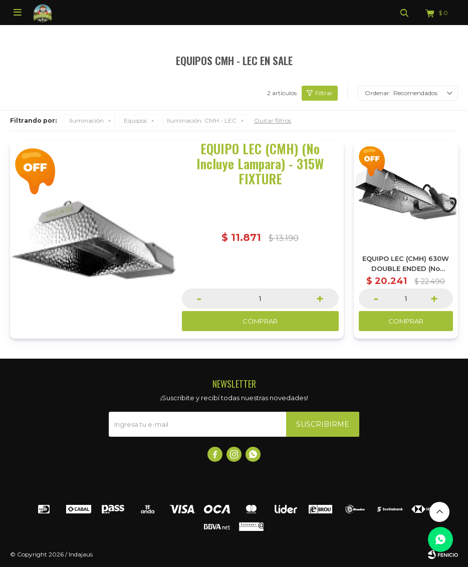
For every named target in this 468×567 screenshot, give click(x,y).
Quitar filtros (272, 120)
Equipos (135, 120)
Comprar (260, 321)
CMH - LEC (202, 120)
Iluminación (86, 120)
